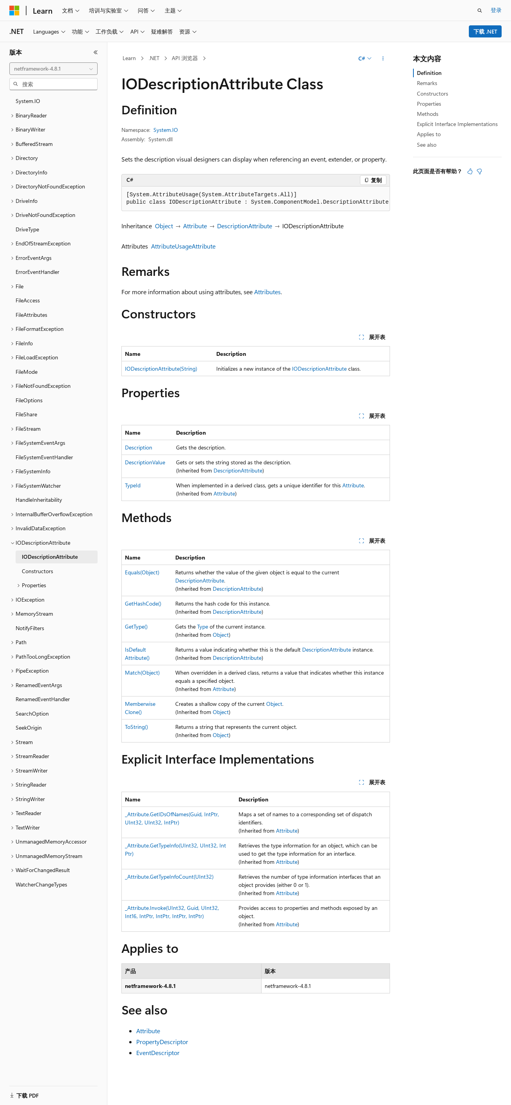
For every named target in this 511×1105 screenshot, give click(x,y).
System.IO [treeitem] (28, 101)
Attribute (195, 226)
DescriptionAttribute (244, 226)
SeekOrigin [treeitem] (29, 727)
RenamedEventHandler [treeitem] (43, 699)
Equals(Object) (142, 572)
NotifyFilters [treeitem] (30, 628)
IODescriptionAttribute (319, 368)
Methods (427, 113)
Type (202, 626)
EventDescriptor (158, 1052)
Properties (429, 103)
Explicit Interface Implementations (457, 124)
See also (426, 144)
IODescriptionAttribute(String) (161, 368)
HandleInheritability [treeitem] (39, 499)
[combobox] (53, 68)
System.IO (165, 129)
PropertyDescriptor (162, 1041)
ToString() (136, 726)
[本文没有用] (479, 171)
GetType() (136, 626)
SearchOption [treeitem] (32, 713)
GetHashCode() (143, 603)
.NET (154, 58)
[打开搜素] (480, 11)
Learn (129, 58)
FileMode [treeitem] (26, 371)
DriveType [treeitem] (27, 229)
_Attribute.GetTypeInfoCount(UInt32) (169, 876)
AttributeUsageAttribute (183, 246)
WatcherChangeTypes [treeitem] (41, 884)
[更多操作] (383, 58)
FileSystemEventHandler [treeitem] (44, 457)
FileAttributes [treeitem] (31, 314)
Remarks (427, 83)
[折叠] (95, 52)
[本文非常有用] (470, 171)
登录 (496, 10)
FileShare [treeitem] (26, 414)
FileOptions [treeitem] (29, 400)
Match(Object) (142, 672)
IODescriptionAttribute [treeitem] (50, 556)
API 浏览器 (185, 58)
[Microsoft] (14, 10)
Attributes (267, 292)
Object (164, 226)
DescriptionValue (145, 462)
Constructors (432, 93)
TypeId (133, 485)
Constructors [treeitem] (37, 571)
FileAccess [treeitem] (28, 300)
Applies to (429, 134)
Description (138, 447)
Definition (429, 72)
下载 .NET (485, 31)
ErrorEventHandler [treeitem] (37, 271)
